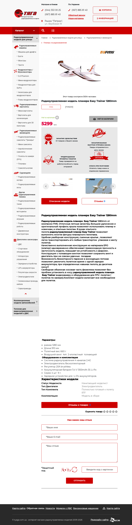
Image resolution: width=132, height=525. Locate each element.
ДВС (20, 244)
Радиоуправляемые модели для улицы (67, 38)
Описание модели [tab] (59, 201)
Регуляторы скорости (27, 272)
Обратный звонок (76, 15)
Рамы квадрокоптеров (28, 100)
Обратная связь (35, 508)
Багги (20, 56)
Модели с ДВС (64, 508)
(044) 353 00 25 (53, 10)
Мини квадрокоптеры (27, 80)
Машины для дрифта (27, 52)
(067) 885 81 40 (53, 14)
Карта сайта (18, 508)
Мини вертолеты (25, 111)
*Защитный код (47, 469)
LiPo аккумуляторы (26, 268)
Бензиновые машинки (85, 508)
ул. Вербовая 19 (53, 23)
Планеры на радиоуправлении (55, 43)
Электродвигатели (26, 277)
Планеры (22, 164)
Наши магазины (76, 18)
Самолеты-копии (25, 168)
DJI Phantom (23, 76)
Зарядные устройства (27, 264)
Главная (44, 38)
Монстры (22, 61)
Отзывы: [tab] (99, 201)
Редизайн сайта (99, 519)
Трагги (21, 65)
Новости (50, 508)
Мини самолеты (25, 144)
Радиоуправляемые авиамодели (99, 38)
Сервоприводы (24, 289)
